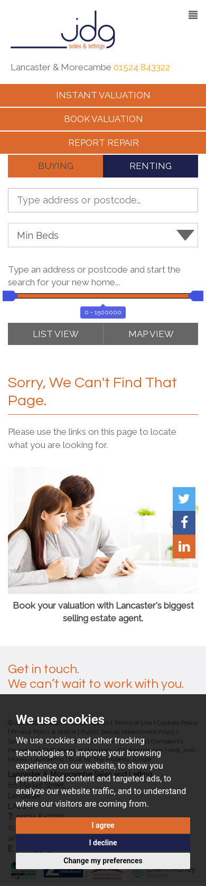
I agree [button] (102, 825)
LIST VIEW (56, 334)
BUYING (55, 166)
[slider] (8, 296)
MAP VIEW (151, 334)
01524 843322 (142, 67)
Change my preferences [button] (102, 860)
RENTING (150, 166)
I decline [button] (103, 842)
